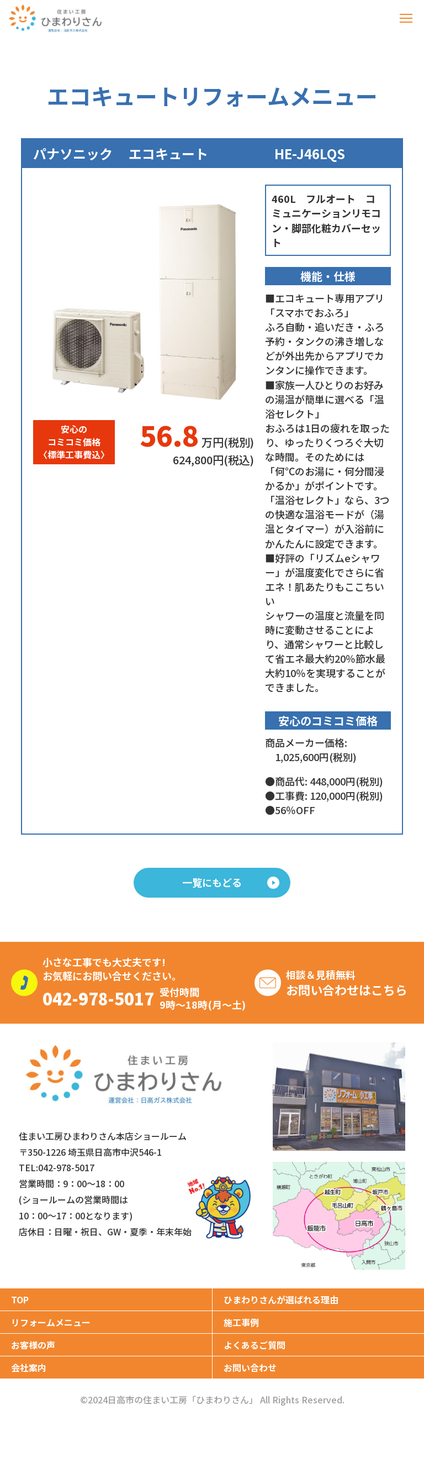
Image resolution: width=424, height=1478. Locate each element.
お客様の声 (33, 1344)
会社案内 (28, 1367)
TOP (20, 1299)
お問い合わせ (250, 1367)
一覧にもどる (230, 882)
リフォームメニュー (51, 1322)
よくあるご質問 (254, 1344)
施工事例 (241, 1322)
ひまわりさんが (281, 1299)
